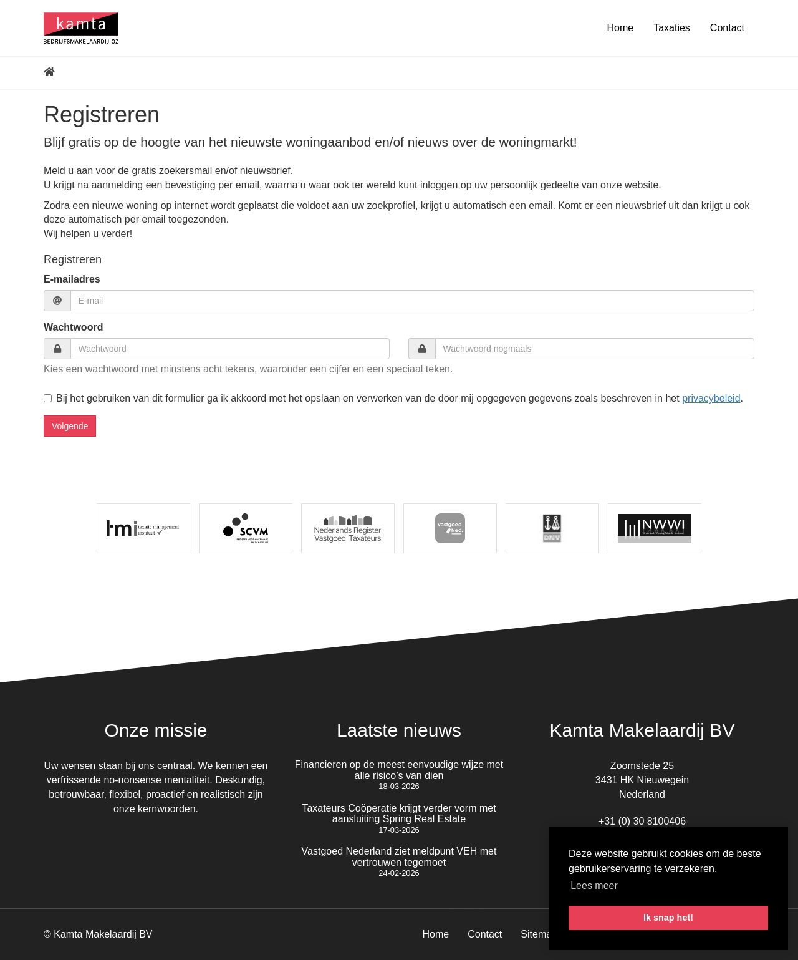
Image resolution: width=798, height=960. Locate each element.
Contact (727, 27)
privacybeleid (711, 398)
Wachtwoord (73, 327)
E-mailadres (72, 279)
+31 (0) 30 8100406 (642, 821)
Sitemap (539, 934)
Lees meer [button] (594, 885)
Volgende (70, 426)
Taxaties (671, 27)
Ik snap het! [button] (668, 918)
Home (620, 27)
